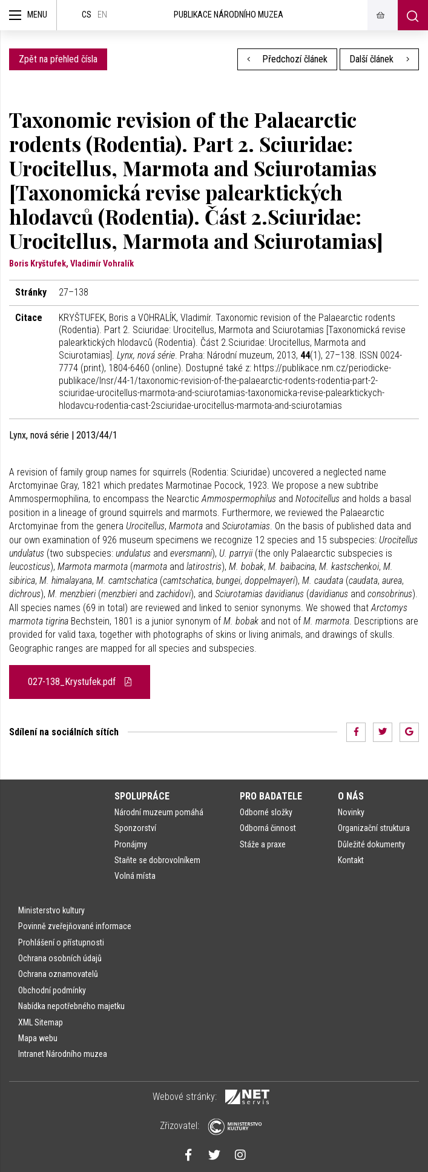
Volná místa (135, 876)
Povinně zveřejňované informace (74, 926)
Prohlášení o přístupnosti (61, 942)
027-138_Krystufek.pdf (79, 681)
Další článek (379, 59)
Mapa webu (38, 1038)
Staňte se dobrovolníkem (157, 860)
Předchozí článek (287, 59)
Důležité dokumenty (371, 844)
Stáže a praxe (263, 844)
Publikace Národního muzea (228, 15)
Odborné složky (266, 812)
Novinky (351, 812)
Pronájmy (130, 844)
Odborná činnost (268, 828)
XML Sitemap (40, 1022)
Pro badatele (271, 796)
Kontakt (351, 860)
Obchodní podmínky (52, 990)
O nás (351, 796)
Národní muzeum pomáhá (158, 812)
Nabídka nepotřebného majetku (71, 1006)
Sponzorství (135, 828)
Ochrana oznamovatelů (58, 974)
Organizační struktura (374, 828)
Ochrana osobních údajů (60, 958)
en (102, 15)
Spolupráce (142, 796)
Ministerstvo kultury (51, 910)
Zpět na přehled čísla (58, 59)
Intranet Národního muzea (62, 1054)
